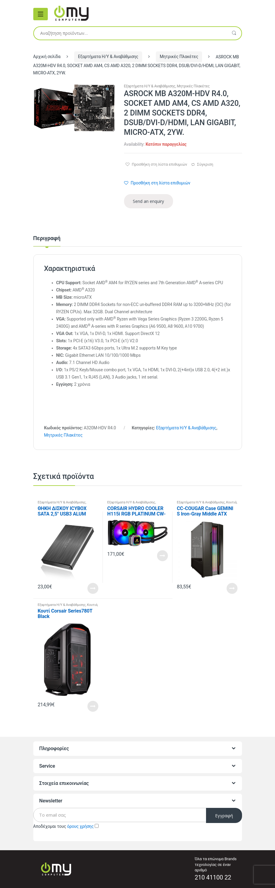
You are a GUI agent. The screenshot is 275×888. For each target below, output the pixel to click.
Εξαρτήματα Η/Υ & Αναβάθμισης (108, 56)
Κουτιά (231, 502)
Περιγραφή (47, 238)
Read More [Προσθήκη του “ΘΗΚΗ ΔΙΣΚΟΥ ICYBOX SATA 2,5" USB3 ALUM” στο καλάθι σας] (92, 588)
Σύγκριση (205, 164)
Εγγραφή (224, 815)
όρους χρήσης (80, 826)
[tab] (47, 241)
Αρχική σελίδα (47, 56)
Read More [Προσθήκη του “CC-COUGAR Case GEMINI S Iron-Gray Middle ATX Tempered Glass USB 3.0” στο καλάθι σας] (232, 588)
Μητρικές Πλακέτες (179, 56)
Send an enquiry (148, 201)
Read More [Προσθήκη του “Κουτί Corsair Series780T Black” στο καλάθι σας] (92, 706)
